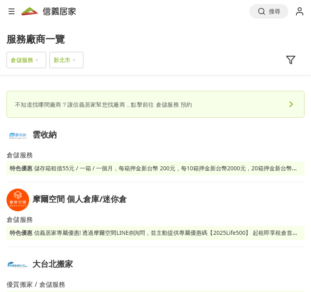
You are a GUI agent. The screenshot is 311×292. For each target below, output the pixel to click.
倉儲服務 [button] (22, 60)
